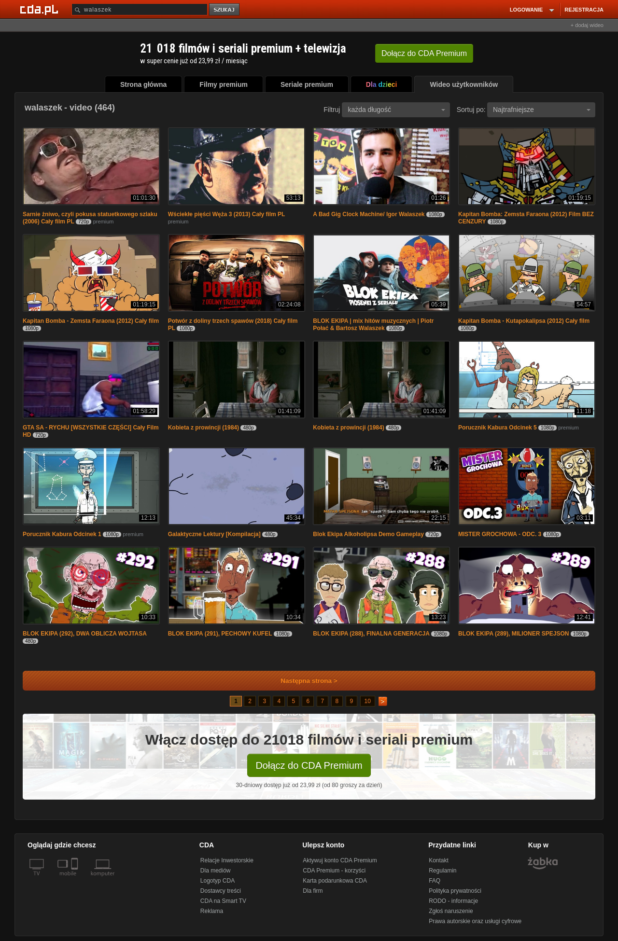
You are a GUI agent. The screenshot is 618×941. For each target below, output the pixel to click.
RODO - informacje (453, 901)
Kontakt (439, 860)
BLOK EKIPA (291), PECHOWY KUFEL (220, 633)
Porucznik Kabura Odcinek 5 (497, 427)
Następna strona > (302, 680)
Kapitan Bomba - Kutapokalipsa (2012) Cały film (524, 321)
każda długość (396, 109)
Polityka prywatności (455, 890)
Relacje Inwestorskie (226, 860)
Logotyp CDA (217, 880)
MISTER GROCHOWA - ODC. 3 (499, 534)
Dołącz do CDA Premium (308, 765)
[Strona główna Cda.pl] (40, 9)
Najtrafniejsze (541, 109)
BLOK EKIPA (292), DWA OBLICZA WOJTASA (85, 633)
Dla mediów (215, 870)
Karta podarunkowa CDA (335, 880)
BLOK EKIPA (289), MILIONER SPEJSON (513, 633)
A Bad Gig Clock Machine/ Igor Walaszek (368, 214)
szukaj (225, 9)
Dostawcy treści (220, 890)
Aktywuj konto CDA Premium (340, 860)
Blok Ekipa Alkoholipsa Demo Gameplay (368, 534)
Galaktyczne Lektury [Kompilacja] (214, 534)
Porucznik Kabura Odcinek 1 (62, 534)
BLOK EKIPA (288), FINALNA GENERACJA (371, 633)
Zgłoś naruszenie (451, 911)
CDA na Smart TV (223, 901)
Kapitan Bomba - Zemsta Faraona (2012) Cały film (91, 321)
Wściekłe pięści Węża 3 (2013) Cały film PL (226, 214)
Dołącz (424, 53)
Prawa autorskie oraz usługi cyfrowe (475, 921)
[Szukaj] (139, 9)
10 (368, 701)
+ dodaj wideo (587, 25)
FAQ (434, 880)
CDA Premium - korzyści (334, 870)
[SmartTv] (76, 879)
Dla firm (313, 890)
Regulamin (442, 870)
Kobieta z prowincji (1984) (203, 427)
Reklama (211, 911)
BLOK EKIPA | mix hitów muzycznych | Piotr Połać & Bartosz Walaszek (373, 325)
